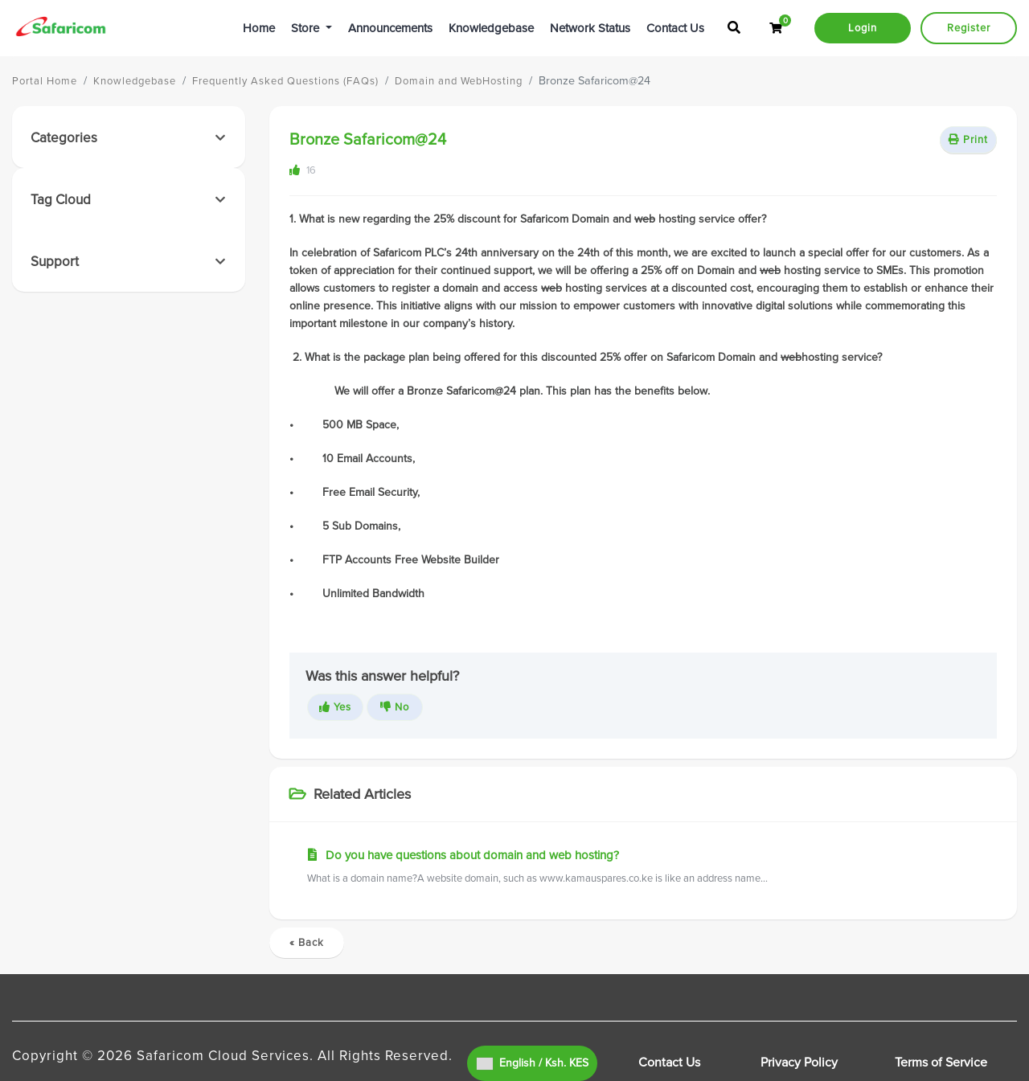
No (394, 707)
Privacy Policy (799, 1062)
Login (862, 28)
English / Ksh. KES (532, 1063)
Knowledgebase (491, 28)
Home (259, 28)
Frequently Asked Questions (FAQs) (285, 81)
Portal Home (44, 81)
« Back (306, 942)
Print (968, 139)
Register (968, 28)
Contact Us (675, 28)
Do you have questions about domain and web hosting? (643, 867)
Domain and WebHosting (459, 81)
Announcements (390, 28)
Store (306, 28)
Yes (335, 707)
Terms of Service (941, 1062)
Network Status (590, 28)
